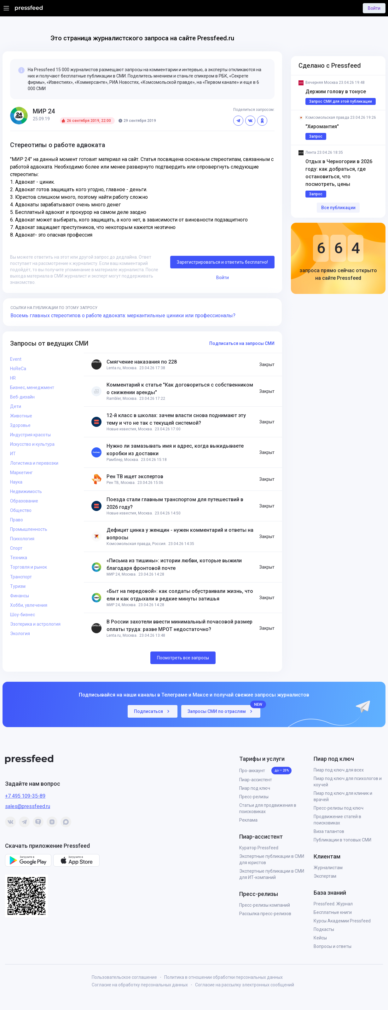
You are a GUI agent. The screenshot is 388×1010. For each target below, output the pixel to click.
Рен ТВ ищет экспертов (135, 476)
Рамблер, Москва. (123, 459)
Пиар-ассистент (255, 779)
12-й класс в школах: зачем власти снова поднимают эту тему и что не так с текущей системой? (176, 419)
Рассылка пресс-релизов (265, 913)
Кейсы (320, 937)
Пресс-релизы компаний (264, 905)
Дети (15, 406)
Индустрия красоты (30, 434)
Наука (16, 482)
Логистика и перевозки (34, 463)
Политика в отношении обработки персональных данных (223, 977)
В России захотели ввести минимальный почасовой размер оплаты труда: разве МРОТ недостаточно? (179, 625)
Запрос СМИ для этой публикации (340, 101)
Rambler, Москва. (122, 398)
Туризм (18, 586)
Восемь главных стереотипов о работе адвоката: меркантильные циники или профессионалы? (122, 315)
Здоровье (20, 425)
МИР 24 (44, 111)
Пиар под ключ (254, 788)
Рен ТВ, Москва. (121, 482)
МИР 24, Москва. (121, 574)
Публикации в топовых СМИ (342, 839)
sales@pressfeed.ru (27, 806)
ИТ (13, 453)
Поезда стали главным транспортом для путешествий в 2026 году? (175, 503)
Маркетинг (21, 472)
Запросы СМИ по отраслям (224, 709)
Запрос (315, 136)
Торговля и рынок (28, 567)
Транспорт (21, 576)
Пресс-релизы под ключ (338, 808)
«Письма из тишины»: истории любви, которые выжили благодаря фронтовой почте (174, 564)
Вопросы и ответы (332, 946)
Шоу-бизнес (22, 614)
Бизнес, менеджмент (32, 387)
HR (13, 378)
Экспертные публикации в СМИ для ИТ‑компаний (271, 874)
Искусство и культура (32, 444)
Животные (21, 415)
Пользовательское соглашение (124, 977)
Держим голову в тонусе (335, 92)
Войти (374, 8)
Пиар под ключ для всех (339, 769)
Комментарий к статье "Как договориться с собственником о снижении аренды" (180, 388)
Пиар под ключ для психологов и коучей (348, 781)
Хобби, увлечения (28, 605)
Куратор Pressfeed (258, 847)
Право (16, 519)
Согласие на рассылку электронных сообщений (244, 984)
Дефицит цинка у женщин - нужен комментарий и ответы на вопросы (180, 534)
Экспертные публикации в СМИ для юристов (271, 859)
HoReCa (18, 368)
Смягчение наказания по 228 (142, 362)
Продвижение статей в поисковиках (337, 819)
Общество (21, 510)
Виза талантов (329, 831)
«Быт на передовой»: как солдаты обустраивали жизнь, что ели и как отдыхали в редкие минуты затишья (180, 595)
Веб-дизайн (22, 396)
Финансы (19, 595)
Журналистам (328, 867)
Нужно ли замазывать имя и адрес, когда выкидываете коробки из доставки (175, 449)
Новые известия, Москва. (130, 429)
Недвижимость (26, 491)
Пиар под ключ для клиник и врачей (343, 796)
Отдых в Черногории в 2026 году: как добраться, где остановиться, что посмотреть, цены (339, 172)
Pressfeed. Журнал (333, 903)
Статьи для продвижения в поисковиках (267, 808)
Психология (22, 538)
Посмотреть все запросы (183, 657)
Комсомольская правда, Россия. (136, 544)
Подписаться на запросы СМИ (242, 343)
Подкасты (324, 929)
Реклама (248, 820)
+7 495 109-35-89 (25, 796)
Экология (20, 633)
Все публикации (338, 207)
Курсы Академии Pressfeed (342, 920)
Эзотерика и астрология (35, 624)
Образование (24, 500)
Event (15, 359)
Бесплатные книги (333, 912)
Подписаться (152, 711)
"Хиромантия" (322, 126)
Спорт (16, 548)
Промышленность (28, 529)
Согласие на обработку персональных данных (140, 984)
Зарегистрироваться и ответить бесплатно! (222, 262)
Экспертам (325, 876)
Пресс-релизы (254, 796)
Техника (18, 557)
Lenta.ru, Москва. (122, 368)
